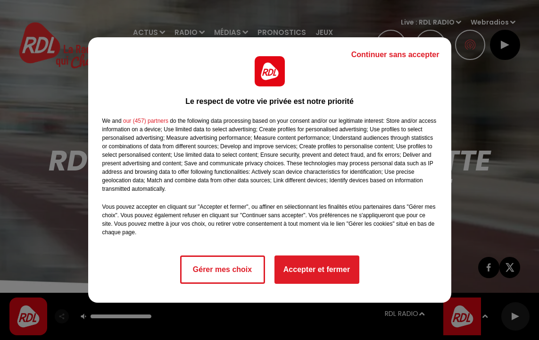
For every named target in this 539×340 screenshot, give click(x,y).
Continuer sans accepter (395, 55)
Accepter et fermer (316, 269)
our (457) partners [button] (145, 121)
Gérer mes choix (222, 269)
